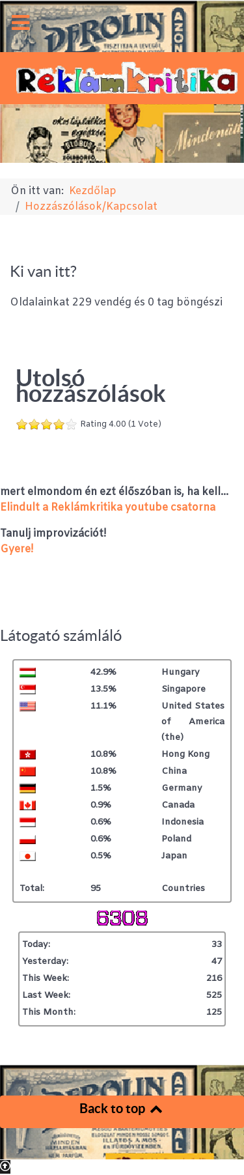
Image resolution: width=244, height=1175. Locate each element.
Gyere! (16, 549)
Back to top (122, 1108)
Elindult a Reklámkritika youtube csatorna (107, 508)
